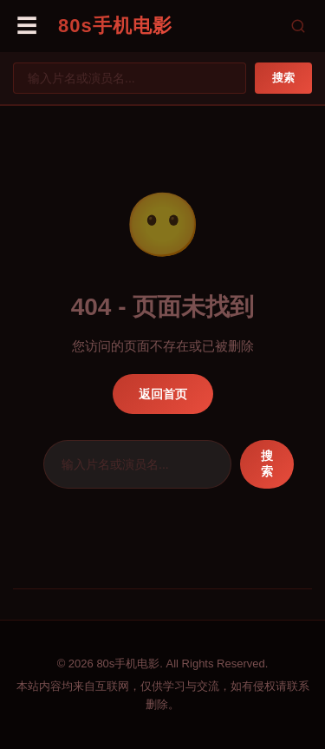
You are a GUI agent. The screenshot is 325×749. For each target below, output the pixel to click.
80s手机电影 (115, 25)
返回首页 (163, 394)
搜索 (283, 77)
